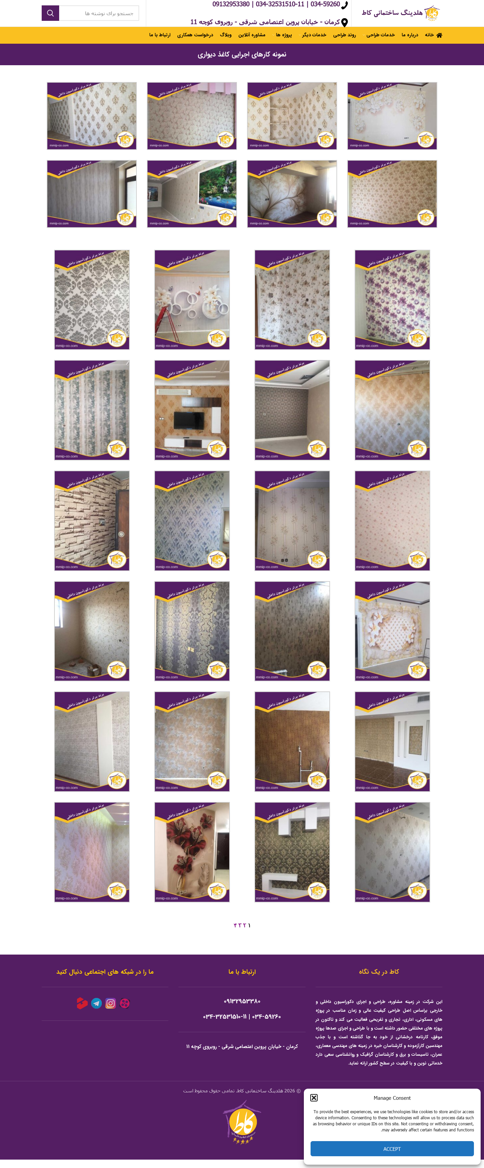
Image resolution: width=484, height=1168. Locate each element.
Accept (392, 1149)
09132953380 (242, 1010)
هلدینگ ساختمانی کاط (260, 1099)
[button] (314, 1097)
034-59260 (266, 1026)
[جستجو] (90, 17)
